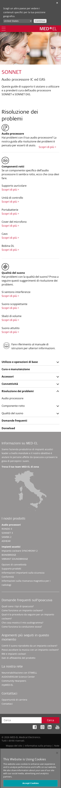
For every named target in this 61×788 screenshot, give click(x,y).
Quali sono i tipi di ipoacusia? (18, 606)
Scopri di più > (47, 147)
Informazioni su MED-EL (20, 443)
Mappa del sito (14, 745)
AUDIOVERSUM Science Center (18, 676)
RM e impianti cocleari (14, 653)
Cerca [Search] (50, 720)
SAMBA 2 (6, 536)
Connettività (10, 384)
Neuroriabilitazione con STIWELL (19, 672)
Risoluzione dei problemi (18, 391)
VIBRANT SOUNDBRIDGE (15, 558)
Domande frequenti (14, 420)
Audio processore (12, 398)
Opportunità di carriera (14, 699)
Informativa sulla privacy (38, 745)
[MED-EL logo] (48, 28)
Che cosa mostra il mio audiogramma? (22, 622)
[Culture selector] (17, 21)
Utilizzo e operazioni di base (20, 362)
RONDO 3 (7, 528)
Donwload (8, 428)
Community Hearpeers (14, 680)
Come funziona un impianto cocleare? (22, 610)
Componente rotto (13, 406)
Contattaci (7, 703)
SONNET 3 (7, 532)
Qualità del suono (12, 413)
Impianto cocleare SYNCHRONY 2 (20, 550)
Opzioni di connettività (14, 564)
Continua (40, 20)
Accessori (8, 376)
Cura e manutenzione (16, 369)
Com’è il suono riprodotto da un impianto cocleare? (29, 645)
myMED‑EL (7, 684)
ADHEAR (6, 541)
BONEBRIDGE (9, 554)
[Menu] (4, 28)
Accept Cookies (30, 784)
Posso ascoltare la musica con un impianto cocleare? (30, 649)
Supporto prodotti (11, 568)
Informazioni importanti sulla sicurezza (23, 572)
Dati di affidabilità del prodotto (18, 657)
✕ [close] (57, 2)
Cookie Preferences (49, 749)
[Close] (57, 754)
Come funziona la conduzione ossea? (22, 626)
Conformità (8, 576)
